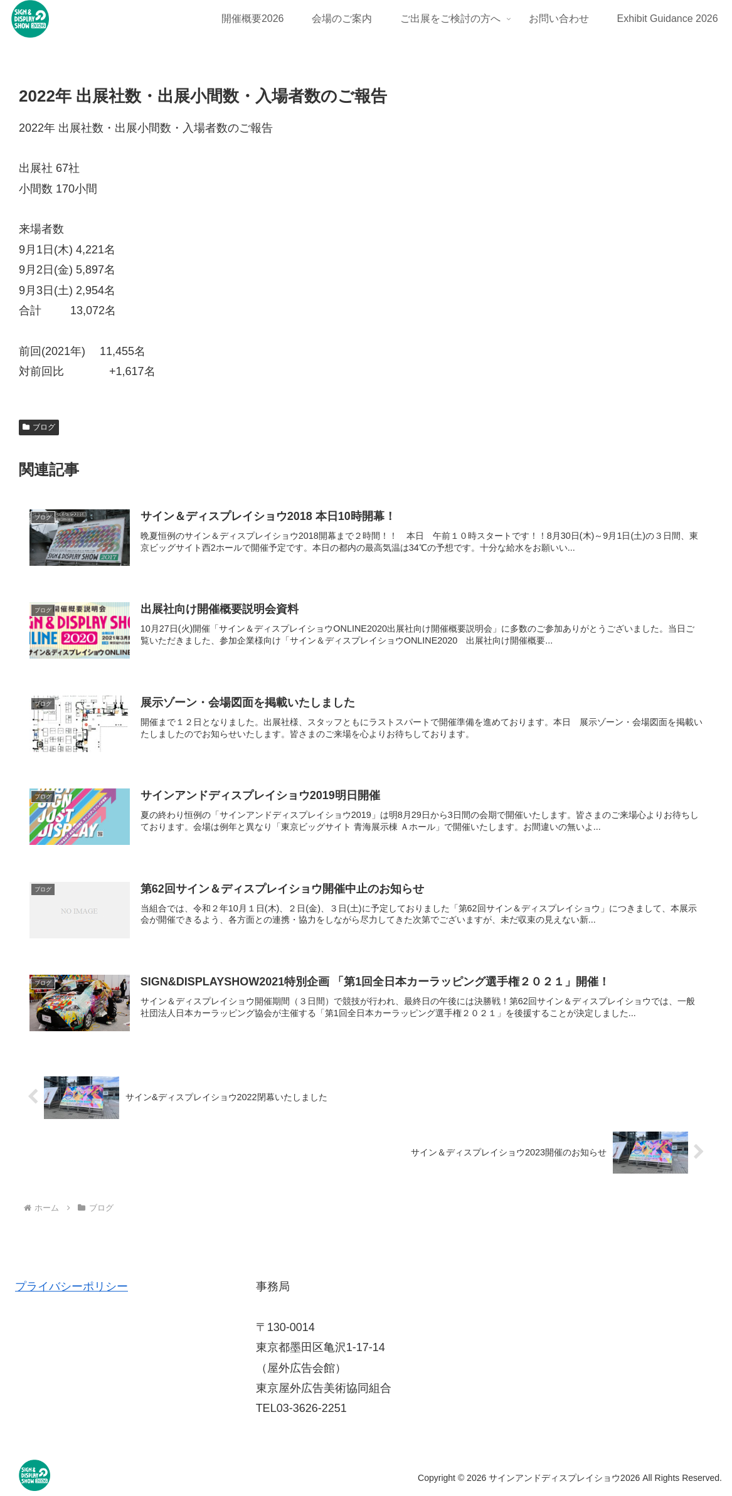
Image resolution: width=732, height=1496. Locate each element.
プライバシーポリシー (71, 1286)
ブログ (39, 427)
